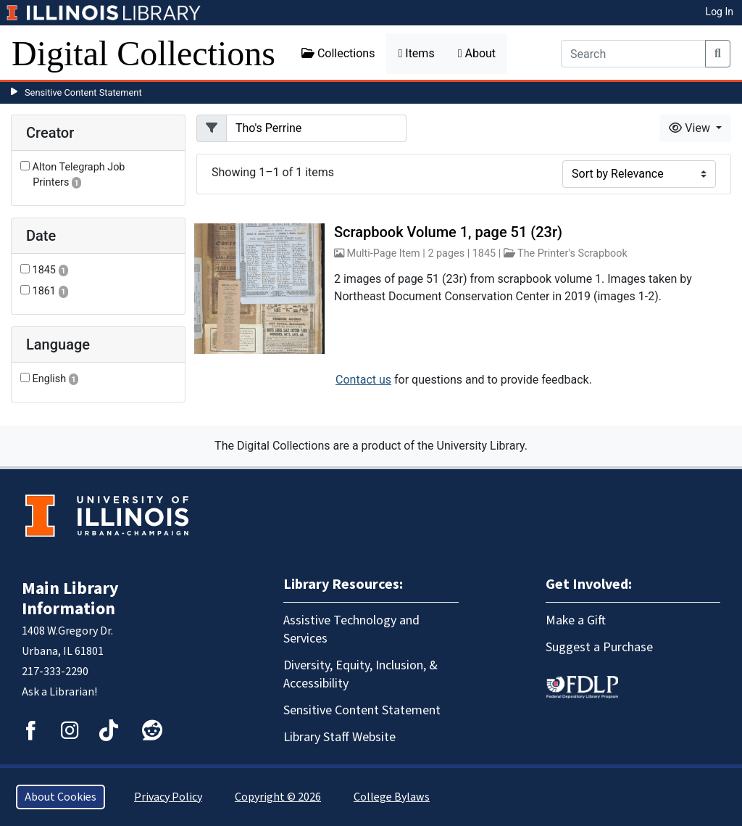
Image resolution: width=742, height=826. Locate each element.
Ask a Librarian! (59, 692)
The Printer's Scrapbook (572, 253)
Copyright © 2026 (278, 797)
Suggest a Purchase (599, 647)
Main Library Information (70, 598)
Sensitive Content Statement (83, 92)
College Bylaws (392, 797)
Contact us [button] (363, 380)
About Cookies (60, 797)
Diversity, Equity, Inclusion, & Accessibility (360, 674)
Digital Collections (143, 53)
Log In (719, 11)
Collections (338, 53)
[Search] (633, 53)
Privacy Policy (168, 797)
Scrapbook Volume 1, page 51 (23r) (448, 232)
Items (416, 53)
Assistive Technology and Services (351, 629)
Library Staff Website (339, 737)
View (691, 128)
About (477, 53)
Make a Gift (576, 620)
